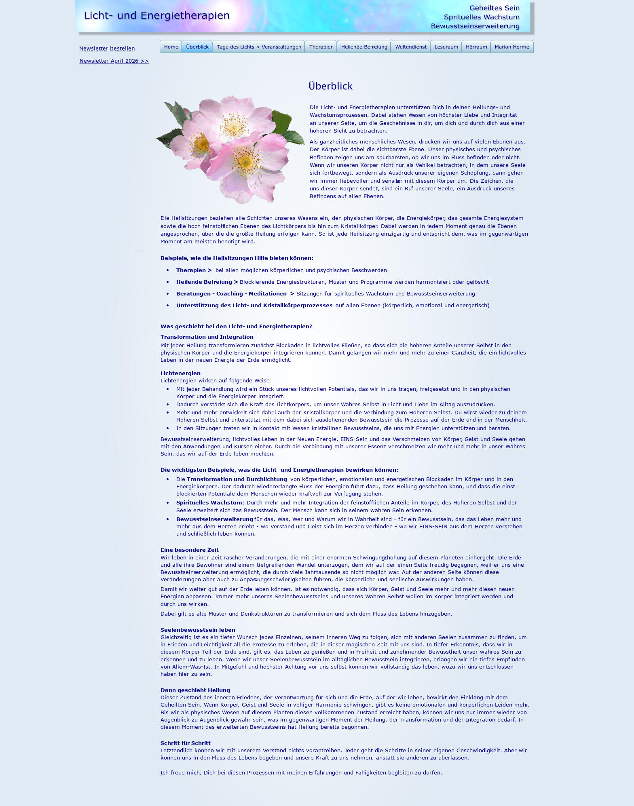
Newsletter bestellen (107, 48)
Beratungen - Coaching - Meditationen (232, 293)
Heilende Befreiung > (207, 282)
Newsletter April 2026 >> (114, 60)
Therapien (191, 270)
